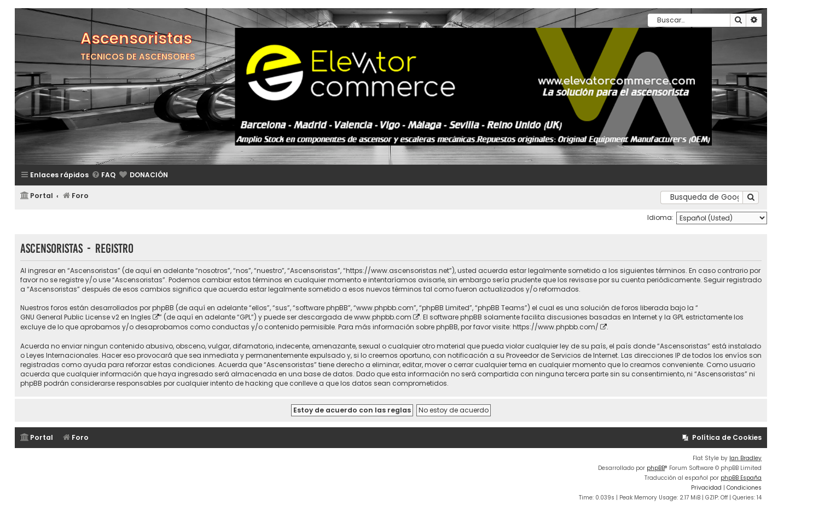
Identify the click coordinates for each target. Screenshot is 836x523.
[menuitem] (103, 175)
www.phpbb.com (382, 317)
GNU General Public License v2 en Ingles (85, 317)
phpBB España (741, 478)
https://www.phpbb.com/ (556, 327)
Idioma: (660, 217)
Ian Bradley (745, 458)
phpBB (656, 468)
